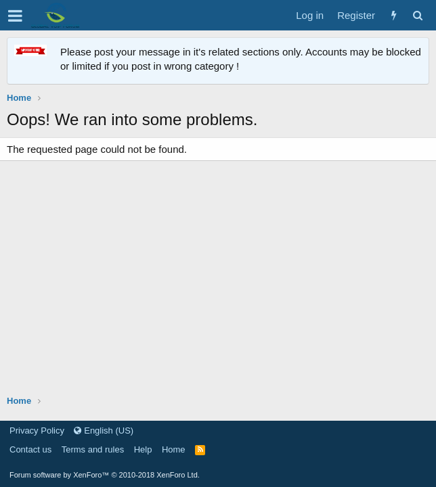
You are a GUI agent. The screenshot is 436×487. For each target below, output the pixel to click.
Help (143, 449)
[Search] (417, 15)
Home (174, 449)
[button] (15, 15)
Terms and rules (93, 449)
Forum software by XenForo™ (104, 475)
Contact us (30, 449)
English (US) (103, 430)
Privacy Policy (36, 430)
